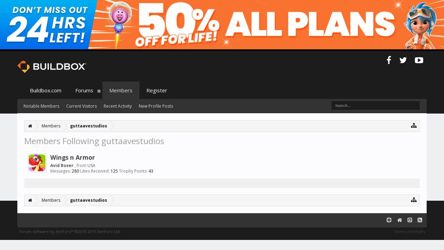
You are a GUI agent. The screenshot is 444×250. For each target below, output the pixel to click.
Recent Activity (118, 106)
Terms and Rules (409, 231)
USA (91, 165)
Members (121, 90)
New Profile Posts (156, 106)
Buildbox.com (45, 90)
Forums (84, 90)
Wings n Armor (72, 157)
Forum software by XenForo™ (70, 231)
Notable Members (41, 106)
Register (156, 90)
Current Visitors (81, 106)
